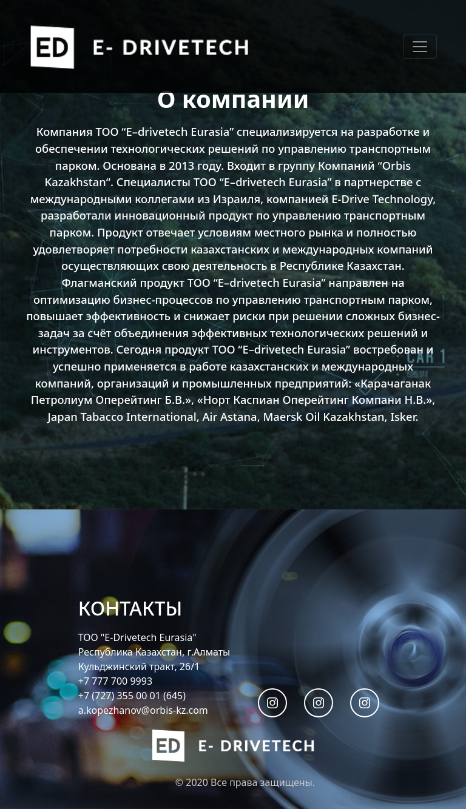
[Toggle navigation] (420, 47)
